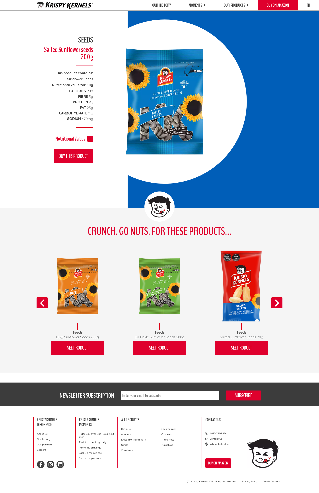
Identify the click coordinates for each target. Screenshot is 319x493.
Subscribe (243, 395)
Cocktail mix (168, 429)
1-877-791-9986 (218, 433)
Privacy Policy (249, 481)
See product (77, 347)
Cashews (166, 434)
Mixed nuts (167, 439)
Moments (197, 5)
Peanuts (125, 429)
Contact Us (216, 438)
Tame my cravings (90, 447)
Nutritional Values (70, 139)
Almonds (126, 434)
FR (308, 5)
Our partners (44, 444)
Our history (161, 5)
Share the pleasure (90, 458)
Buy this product (73, 156)
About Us (42, 433)
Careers (41, 449)
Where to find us (219, 444)
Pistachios (167, 445)
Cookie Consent (271, 481)
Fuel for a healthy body (93, 442)
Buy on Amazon (278, 5)
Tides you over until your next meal (96, 435)
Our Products (236, 5)
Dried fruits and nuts (133, 439)
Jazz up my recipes (90, 452)
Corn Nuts (127, 450)
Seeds (124, 445)
